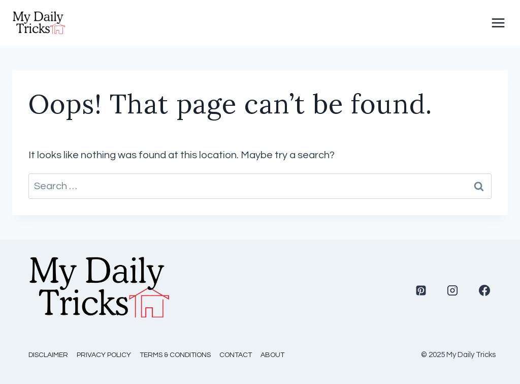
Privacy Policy (104, 355)
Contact (235, 355)
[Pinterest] (421, 290)
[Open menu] (498, 23)
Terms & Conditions (175, 355)
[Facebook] (484, 290)
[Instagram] (452, 290)
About (272, 355)
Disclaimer (48, 355)
